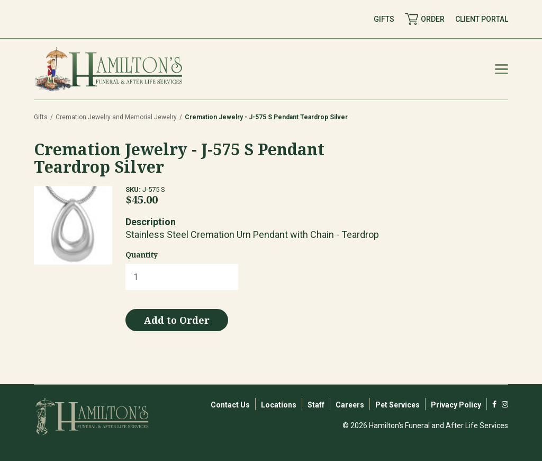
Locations (278, 405)
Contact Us (230, 405)
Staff (316, 405)
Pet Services (397, 405)
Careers (350, 405)
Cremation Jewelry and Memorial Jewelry (116, 117)
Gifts (41, 117)
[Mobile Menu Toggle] (501, 69)
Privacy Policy (456, 405)
